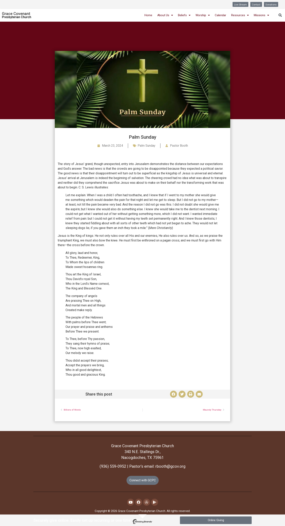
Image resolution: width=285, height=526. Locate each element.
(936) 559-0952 (113, 466)
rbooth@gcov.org (170, 466)
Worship (203, 15)
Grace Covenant (16, 13)
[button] (280, 15)
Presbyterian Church (16, 17)
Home (148, 15)
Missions (261, 15)
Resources (240, 15)
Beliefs (184, 15)
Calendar (220, 15)
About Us (165, 15)
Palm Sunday (146, 145)
